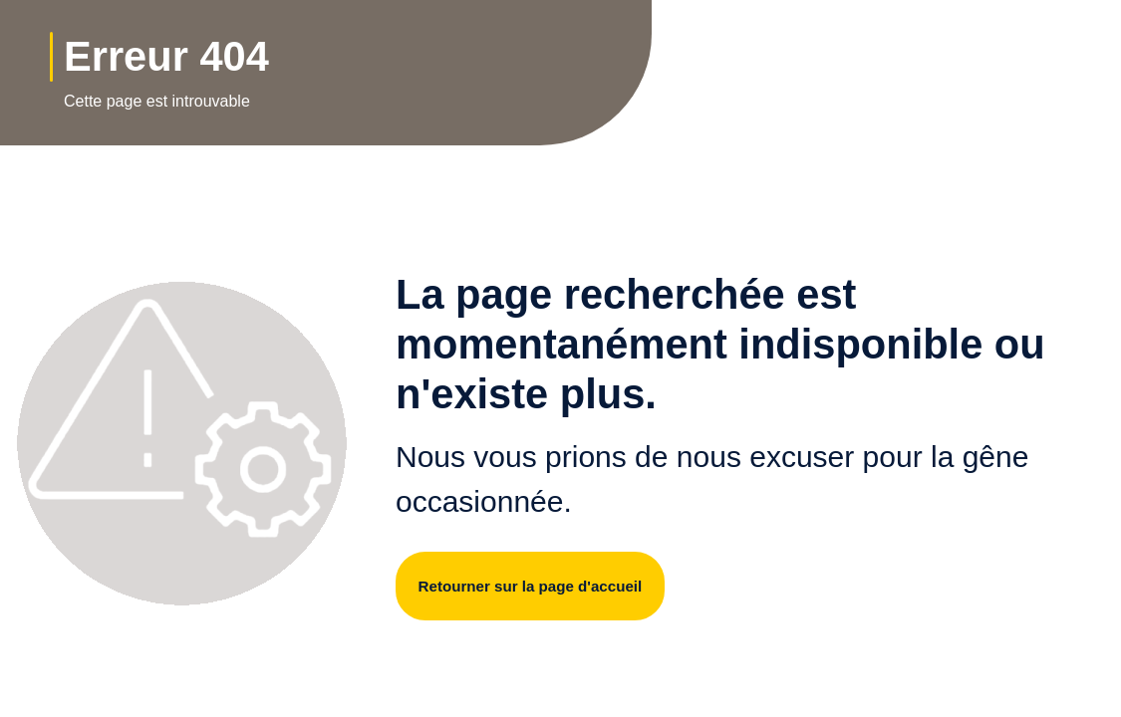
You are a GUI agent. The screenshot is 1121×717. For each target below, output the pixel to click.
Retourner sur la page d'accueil (540, 586)
